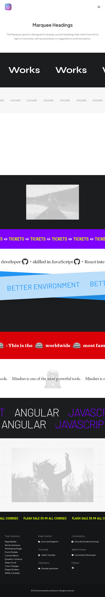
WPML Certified (12, 573)
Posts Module (11, 552)
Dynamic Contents (13, 559)
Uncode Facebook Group (87, 541)
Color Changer (12, 566)
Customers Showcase (85, 555)
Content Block (12, 555)
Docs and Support (49, 541)
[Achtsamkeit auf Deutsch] (8, 7)
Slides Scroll (10, 562)
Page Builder (11, 541)
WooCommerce (12, 545)
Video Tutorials (48, 555)
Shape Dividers (12, 569)
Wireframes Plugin (13, 548)
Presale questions (49, 568)
